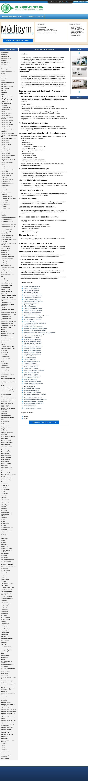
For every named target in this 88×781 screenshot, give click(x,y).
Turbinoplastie (4, 738)
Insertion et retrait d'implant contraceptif (8, 409)
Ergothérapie (4, 293)
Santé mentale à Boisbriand (31, 372)
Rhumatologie (4, 602)
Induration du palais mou (7, 374)
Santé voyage (4, 611)
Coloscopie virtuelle (6, 192)
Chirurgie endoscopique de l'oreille (8, 160)
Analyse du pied (5, 64)
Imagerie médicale (5, 367)
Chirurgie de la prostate (7, 124)
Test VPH (3, 686)
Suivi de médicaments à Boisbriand (33, 383)
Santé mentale (4, 606)
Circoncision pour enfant (7, 183)
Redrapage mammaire (6, 589)
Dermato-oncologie (6, 237)
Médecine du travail (6, 448)
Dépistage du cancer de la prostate (7, 222)
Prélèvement (4, 555)
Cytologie (3, 213)
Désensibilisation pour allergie (8, 239)
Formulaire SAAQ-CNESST (8, 333)
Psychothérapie (5, 579)
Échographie (4, 252)
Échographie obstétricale (7, 267)
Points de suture (5, 544)
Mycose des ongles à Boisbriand (32, 352)
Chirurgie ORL (4, 171)
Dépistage (3, 215)
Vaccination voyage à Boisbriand (32, 408)
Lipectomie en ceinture (7, 432)
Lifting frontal (4, 430)
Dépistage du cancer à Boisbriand (33, 308)
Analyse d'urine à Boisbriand (31, 288)
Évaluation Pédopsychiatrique (8, 295)
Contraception (4, 200)
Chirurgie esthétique (6, 166)
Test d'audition (4, 666)
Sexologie (3, 621)
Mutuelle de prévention (7, 478)
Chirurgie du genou (6, 146)
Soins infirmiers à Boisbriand (31, 377)
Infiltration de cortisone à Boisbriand (33, 326)
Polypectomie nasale (6, 548)
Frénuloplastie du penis (7, 339)
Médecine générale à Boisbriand (32, 343)
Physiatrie (3, 533)
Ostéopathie (4, 510)
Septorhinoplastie (5, 617)
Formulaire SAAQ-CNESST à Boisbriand (35, 323)
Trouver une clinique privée (12, 16)
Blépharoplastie (5, 98)
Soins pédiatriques (5, 636)
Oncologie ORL (5, 499)
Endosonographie (5, 287)
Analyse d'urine (5, 66)
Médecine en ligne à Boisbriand (32, 339)
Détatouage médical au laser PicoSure (8, 244)
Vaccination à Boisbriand (30, 407)
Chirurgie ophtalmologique (8, 169)
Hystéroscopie (4, 365)
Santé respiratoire (5, 607)
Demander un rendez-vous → (18, 40)
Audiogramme (4, 77)
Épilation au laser (5, 289)
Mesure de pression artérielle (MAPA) (8, 475)
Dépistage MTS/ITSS (6, 230)
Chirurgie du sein (5, 153)
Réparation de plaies (6, 596)
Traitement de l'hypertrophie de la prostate (8, 714)
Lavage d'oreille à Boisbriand (31, 337)
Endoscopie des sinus (6, 285)
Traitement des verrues (7, 727)
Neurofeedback (5, 485)
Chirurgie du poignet (6, 151)
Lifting (2, 423)
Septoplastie (4, 615)
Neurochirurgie (4, 483)
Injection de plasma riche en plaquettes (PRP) (8, 400)
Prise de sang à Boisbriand (31, 368)
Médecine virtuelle (5, 473)
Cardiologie (4, 105)
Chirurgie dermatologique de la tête (9, 135)
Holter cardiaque (5, 356)
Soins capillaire (5, 625)
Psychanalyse (4, 572)
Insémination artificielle (7, 403)
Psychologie (4, 577)
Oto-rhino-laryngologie (6, 512)
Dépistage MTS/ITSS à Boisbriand (33, 310)
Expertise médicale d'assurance (6, 319)
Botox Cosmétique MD (7, 100)
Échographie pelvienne (7, 269)
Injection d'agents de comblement (6, 395)
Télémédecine (4, 657)
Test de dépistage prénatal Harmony (8, 669)
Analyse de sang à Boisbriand (32, 286)
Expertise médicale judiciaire (8, 321)
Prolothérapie (4, 568)
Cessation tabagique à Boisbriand (33, 295)
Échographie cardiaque (7, 258)
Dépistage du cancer (6, 219)
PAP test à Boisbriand (30, 357)
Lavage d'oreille (5, 421)
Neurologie (3, 487)
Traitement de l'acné (6, 708)
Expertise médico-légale (7, 323)
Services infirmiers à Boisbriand (32, 376)
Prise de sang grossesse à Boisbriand (34, 370)
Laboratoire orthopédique (7, 417)
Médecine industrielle (6, 457)
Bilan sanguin (4, 90)
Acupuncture (4, 54)
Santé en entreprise (6, 604)
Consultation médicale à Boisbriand (33, 301)
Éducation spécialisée (6, 271)
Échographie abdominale (7, 256)
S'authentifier (65, 1)
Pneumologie (4, 538)
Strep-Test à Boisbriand (30, 379)
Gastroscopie (4, 342)
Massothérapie (4, 438)
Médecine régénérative (7, 469)
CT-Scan (3, 210)
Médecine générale (6, 455)
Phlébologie (4, 529)
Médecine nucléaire (6, 463)
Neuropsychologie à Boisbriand (32, 354)
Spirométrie (4, 642)
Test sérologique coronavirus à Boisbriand (35, 394)
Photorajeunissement (6, 531)
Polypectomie (4, 546)
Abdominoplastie (5, 52)
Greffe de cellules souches (8, 348)
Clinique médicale (5, 185)
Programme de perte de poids (8, 566)
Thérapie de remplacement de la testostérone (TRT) (8, 688)
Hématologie (4, 354)
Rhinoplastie (4, 600)
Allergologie (4, 60)
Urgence (3, 745)
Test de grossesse (5, 671)
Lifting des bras (5, 425)
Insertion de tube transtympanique (5, 405)
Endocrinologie (5, 280)
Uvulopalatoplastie (5, 751)
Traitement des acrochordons (8, 720)
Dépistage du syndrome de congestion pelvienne (8, 227)
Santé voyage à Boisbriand (31, 374)
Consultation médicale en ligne (9, 198)
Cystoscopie (4, 212)
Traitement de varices (6, 729)
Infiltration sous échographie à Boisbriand (35, 330)
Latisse (2, 419)
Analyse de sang (5, 62)
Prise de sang (4, 557)
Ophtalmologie (4, 501)
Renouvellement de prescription (6, 593)
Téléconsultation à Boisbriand (32, 388)
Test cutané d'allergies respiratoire (6, 662)
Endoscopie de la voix (6, 283)
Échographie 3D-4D (6, 254)
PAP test (3, 519)
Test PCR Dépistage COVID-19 (8, 678)
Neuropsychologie (5, 489)
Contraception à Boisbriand (31, 303)
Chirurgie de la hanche (7, 120)
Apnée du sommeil (6, 68)
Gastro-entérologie (6, 341)
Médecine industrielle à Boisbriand (33, 345)
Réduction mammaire (6, 591)
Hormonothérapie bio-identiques (6, 360)
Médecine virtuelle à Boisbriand (32, 350)
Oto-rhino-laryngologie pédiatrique (6, 515)
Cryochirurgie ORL (6, 204)
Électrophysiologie (5, 278)
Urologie (3, 747)
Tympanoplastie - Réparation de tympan (8, 740)
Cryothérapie (4, 206)
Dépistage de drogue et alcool (8, 217)
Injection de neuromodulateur (8, 398)
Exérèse (3, 307)
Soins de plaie (4, 627)
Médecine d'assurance (7, 442)
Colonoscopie (4, 189)
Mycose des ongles (6, 480)
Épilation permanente (6, 291)
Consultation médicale (6, 196)
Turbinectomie (4, 736)
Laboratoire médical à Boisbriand (33, 336)
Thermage (3, 695)
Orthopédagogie (5, 504)
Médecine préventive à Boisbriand (33, 346)
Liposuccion (4, 434)
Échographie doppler (6, 260)
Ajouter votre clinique (34, 16)
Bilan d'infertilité (5, 88)
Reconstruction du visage (7, 587)
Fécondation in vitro (6, 327)
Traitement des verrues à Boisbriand (33, 401)
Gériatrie (3, 344)
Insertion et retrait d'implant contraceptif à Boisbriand (38, 334)
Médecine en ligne (5, 450)
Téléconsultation (5, 655)
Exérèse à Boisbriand (29, 321)
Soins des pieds (5, 629)
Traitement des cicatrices (7, 722)
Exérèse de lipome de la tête (8, 314)
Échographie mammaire (7, 262)
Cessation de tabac (6, 107)
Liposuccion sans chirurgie (8, 436)
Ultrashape (3, 743)
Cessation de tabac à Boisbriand (32, 294)
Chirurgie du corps (5, 140)
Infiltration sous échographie (8, 391)
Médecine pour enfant (6, 465)
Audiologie (3, 79)
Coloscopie (4, 191)
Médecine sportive (5, 471)
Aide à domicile (5, 56)
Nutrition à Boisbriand (29, 356)
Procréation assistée (6, 561)
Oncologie (3, 497)
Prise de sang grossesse (7, 559)
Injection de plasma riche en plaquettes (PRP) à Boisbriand (39, 332)
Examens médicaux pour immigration (7, 305)
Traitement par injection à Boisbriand (33, 403)
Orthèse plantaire (5, 503)
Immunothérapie (5, 371)
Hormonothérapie (5, 358)
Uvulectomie (4, 749)
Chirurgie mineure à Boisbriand (32, 297)
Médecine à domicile (6, 440)
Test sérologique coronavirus (8, 684)
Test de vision (4, 673)
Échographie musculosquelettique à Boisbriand (36, 315)
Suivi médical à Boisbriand (31, 385)
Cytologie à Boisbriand (30, 306)
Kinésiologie (4, 413)
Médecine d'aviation (6, 444)
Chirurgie (3, 111)
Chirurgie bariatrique (6, 113)
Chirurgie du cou (5, 142)
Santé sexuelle (4, 609)
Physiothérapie (5, 535)
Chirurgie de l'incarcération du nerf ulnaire (8, 130)
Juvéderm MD (4, 411)
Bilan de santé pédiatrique (7, 86)
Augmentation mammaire (7, 82)
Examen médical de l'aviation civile (8, 299)
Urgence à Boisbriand (30, 405)
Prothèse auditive (5, 570)
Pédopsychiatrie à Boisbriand (32, 361)
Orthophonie (4, 508)
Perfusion (3, 525)
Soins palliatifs (4, 634)
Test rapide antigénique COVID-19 (7, 681)
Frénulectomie (4, 335)
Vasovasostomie (5, 758)
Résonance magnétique (7, 598)
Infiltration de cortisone (7, 387)
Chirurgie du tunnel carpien (8, 155)
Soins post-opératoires (7, 638)
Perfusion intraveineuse (7, 527)
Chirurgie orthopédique (7, 173)
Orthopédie (4, 506)
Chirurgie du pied (5, 150)
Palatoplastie (4, 517)
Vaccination (4, 753)
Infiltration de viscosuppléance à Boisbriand (35, 328)
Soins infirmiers (5, 632)
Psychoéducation (5, 576)
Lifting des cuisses (5, 427)
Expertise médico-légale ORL (8, 325)
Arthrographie (4, 69)
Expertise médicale (6, 316)
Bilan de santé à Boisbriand (31, 290)
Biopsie (3, 94)
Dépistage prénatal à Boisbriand (32, 312)
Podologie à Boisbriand (30, 363)
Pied (2, 536)
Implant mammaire (6, 373)
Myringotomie (4, 482)
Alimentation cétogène (6, 58)
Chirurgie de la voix (6, 126)
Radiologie (3, 581)
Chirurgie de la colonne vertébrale (7, 117)
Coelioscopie (4, 187)
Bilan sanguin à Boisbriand (31, 292)
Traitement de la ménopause (8, 709)
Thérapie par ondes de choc (8, 693)
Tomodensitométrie (6, 697)
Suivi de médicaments (6, 648)
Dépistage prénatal (6, 232)
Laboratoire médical (6, 415)
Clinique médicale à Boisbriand (32, 299)
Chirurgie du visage (6, 157)
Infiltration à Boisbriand (30, 325)
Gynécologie (4, 350)
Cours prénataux (5, 202)
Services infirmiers (5, 619)
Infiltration (3, 385)
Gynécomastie (4, 352)
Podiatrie (3, 540)
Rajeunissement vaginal (7, 583)
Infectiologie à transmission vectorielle (8, 379)
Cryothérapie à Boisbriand (31, 305)
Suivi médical (4, 651)
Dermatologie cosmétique (7, 235)
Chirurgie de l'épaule (6, 128)
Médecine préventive (6, 467)
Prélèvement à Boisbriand (31, 367)
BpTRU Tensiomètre (6, 101)
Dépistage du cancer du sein (8, 224)
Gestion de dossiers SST (7, 346)
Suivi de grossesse (6, 646)
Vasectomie (4, 756)
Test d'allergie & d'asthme (7, 664)
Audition (3, 80)
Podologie (3, 542)
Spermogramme (5, 640)
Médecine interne (5, 459)
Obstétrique (4, 495)
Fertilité (3, 329)
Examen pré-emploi (6, 302)
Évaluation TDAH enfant (7, 297)
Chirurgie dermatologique (7, 133)
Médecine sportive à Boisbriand (32, 348)
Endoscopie (4, 282)
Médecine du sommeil (6, 446)
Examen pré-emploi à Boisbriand (32, 319)
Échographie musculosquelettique (6, 264)
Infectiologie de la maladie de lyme (8, 382)
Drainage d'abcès (5, 248)
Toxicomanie (4, 700)
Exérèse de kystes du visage (8, 312)
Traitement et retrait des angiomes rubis (7, 731)
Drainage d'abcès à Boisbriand (32, 314)
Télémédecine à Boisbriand (31, 390)
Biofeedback (4, 92)
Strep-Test (3, 644)
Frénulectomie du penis (7, 337)
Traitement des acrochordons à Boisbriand (35, 399)
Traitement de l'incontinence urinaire (8, 717)
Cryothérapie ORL (5, 208)
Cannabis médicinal (6, 103)
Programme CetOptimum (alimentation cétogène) (7, 563)
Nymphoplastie (5, 493)
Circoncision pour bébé (7, 181)
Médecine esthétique (6, 451)
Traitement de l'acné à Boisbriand (33, 397)
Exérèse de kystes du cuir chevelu (7, 310)
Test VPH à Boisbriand (30, 396)
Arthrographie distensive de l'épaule (8, 72)
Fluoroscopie (4, 331)
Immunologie (4, 369)
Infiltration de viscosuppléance (9, 389)
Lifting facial (4, 429)
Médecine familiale (6, 453)
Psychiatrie (4, 574)
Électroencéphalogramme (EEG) (7, 275)
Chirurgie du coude (6, 144)
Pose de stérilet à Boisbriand (31, 365)
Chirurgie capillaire (6, 115)
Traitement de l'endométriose (8, 711)
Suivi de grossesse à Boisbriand (32, 381)
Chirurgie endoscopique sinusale (7, 163)
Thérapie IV (4, 691)
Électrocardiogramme (6, 273)
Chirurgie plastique (6, 175)
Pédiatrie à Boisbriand (30, 359)
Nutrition (3, 491)
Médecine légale (5, 461)
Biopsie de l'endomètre (7, 96)
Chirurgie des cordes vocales (8, 138)
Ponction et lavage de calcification (6, 550)
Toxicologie (4, 698)
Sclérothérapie (4, 613)
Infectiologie (4, 376)
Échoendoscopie (5, 250)
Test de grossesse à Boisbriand (32, 392)
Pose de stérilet (5, 553)
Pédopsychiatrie (5, 523)
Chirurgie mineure (5, 168)
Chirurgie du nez (5, 148)
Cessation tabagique (6, 109)
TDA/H (2, 653)
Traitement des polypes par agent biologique (8, 724)
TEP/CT (3, 659)
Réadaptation (4, 585)
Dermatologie (4, 233)
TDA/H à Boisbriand (29, 387)
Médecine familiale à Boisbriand (32, 341)
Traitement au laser (6, 702)
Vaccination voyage (6, 754)
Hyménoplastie (5, 363)
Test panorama (5, 675)
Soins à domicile (5, 623)
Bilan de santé (4, 84)
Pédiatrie (3, 521)
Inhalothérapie (4, 392)
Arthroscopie (4, 75)
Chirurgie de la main (6, 122)
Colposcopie (4, 194)
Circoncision (4, 177)
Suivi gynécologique (6, 650)
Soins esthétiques (5, 630)
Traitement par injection (7, 734)
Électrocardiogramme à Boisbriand (33, 317)
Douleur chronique (5, 246)
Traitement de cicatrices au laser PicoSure (8, 705)
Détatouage (4, 241)
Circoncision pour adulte (7, 179)
